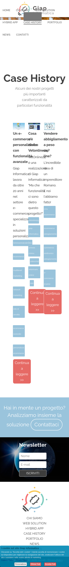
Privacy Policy (21, 560)
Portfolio (54, 22)
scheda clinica (32, 250)
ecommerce (18, 257)
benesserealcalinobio (22, 243)
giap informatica (33, 231)
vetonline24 (34, 220)
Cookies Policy (7, 560)
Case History (33, 22)
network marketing (17, 292)
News (6, 34)
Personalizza (20, 564)
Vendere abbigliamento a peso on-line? (50, 144)
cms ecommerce (49, 212)
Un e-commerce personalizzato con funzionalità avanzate (19, 147)
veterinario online (33, 272)
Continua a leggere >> (22, 371)
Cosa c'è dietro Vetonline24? (34, 141)
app (32, 283)
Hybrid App (10, 22)
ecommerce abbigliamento (50, 231)
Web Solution (45, 10)
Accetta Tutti (50, 564)
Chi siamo (35, 518)
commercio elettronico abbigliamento (50, 253)
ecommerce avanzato (18, 331)
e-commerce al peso (49, 278)
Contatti (22, 34)
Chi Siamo (22, 10)
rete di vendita (16, 312)
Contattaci (46, 425)
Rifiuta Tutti (35, 564)
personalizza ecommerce (18, 350)
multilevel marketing (17, 273)
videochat (34, 261)
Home (6, 10)
